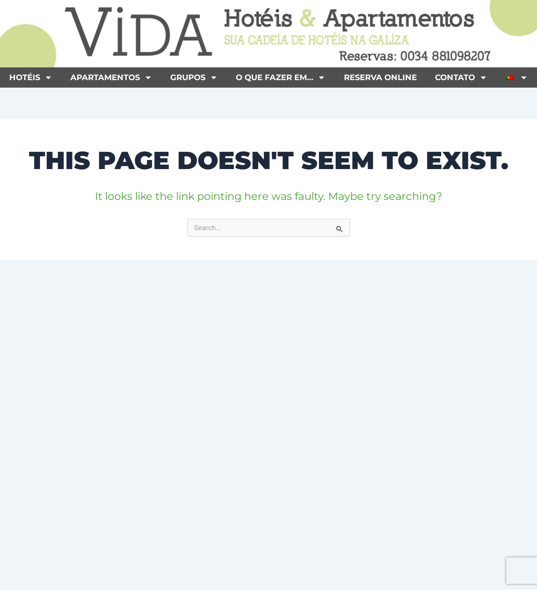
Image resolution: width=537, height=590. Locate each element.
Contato (461, 77)
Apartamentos (111, 77)
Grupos (194, 77)
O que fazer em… (280, 77)
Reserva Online (380, 77)
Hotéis (30, 77)
